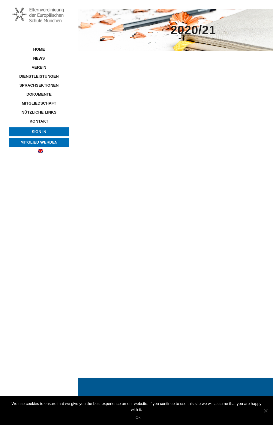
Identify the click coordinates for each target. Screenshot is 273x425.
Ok (138, 417)
